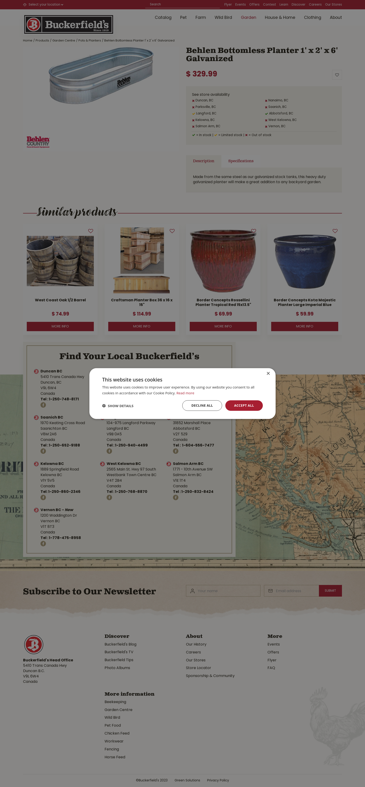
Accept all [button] (244, 405)
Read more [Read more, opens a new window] (185, 392)
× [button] (268, 373)
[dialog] (182, 393)
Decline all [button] (202, 405)
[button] (117, 405)
